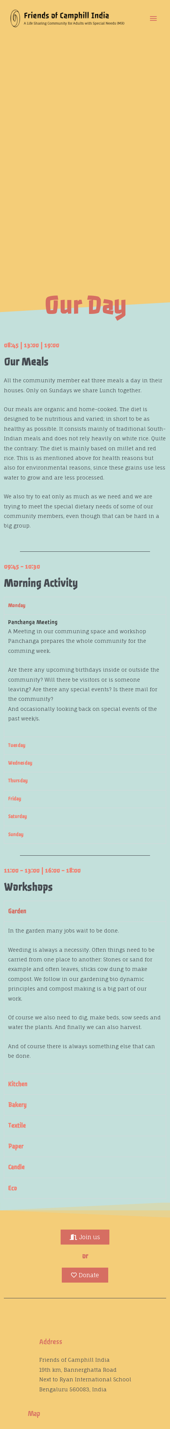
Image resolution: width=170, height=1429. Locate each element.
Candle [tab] (16, 1167)
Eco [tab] (12, 1188)
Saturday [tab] (17, 816)
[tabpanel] (85, 675)
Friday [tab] (14, 799)
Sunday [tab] (15, 835)
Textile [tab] (17, 1126)
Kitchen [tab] (17, 1084)
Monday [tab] (16, 605)
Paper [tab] (15, 1146)
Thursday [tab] (18, 781)
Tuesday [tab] (16, 745)
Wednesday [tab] (20, 763)
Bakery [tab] (17, 1105)
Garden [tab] (17, 911)
